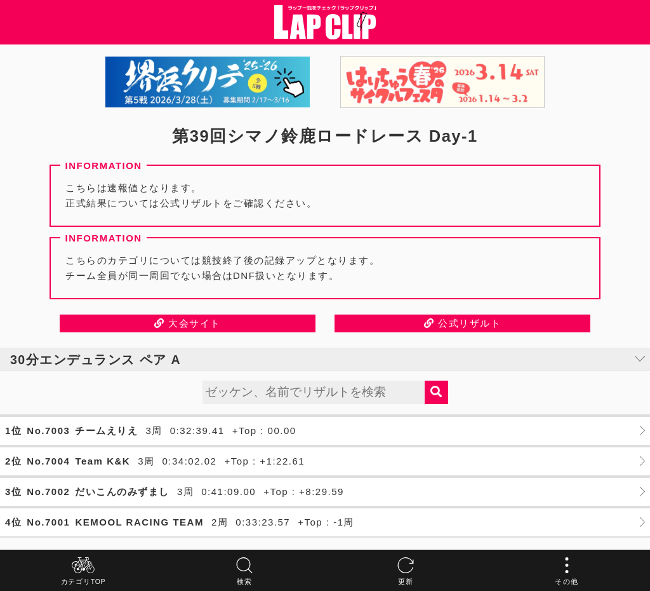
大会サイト (187, 323)
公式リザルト (462, 323)
